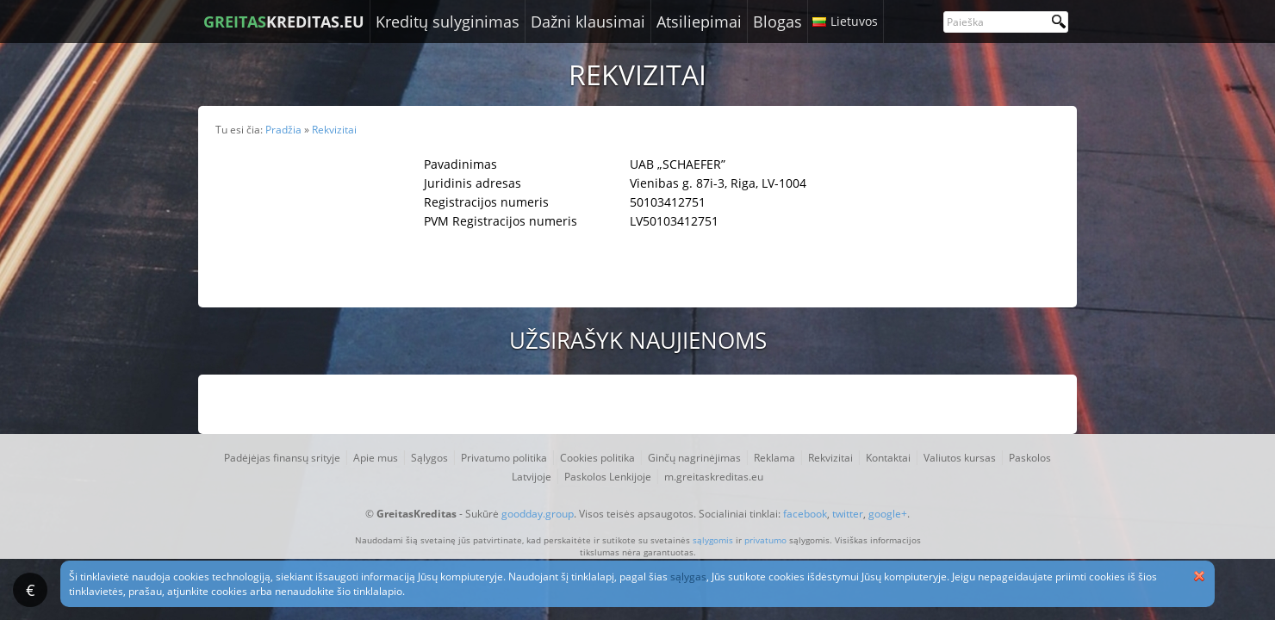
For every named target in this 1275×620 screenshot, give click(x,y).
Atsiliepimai (699, 21)
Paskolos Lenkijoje (607, 476)
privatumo (765, 540)
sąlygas (688, 576)
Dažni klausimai (588, 21)
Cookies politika (597, 457)
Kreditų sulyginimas (447, 21)
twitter (847, 513)
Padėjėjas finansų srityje (282, 457)
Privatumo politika (504, 457)
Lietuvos (854, 21)
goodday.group (537, 513)
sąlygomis (713, 540)
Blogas (777, 21)
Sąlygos (429, 457)
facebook (805, 513)
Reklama (774, 457)
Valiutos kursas (960, 457)
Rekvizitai (830, 457)
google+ (887, 513)
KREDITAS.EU (283, 21)
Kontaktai (888, 457)
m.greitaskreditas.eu (713, 476)
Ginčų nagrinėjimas (694, 457)
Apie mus (375, 457)
